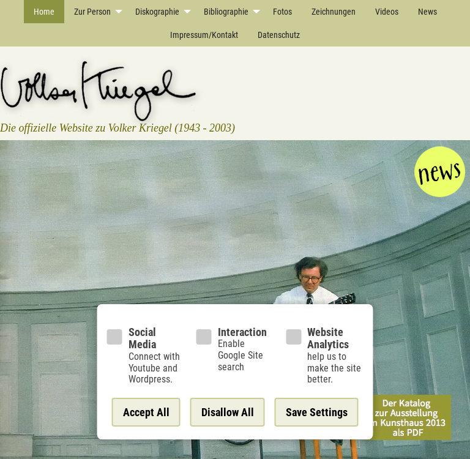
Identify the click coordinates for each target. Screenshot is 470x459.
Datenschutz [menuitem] (279, 35)
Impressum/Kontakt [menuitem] (204, 35)
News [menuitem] (427, 12)
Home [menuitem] (44, 12)
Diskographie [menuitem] (157, 12)
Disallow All (227, 412)
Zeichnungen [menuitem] (333, 12)
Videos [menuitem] (386, 12)
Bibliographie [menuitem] (226, 12)
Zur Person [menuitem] (92, 12)
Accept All (146, 412)
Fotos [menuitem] (282, 12)
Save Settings (317, 412)
